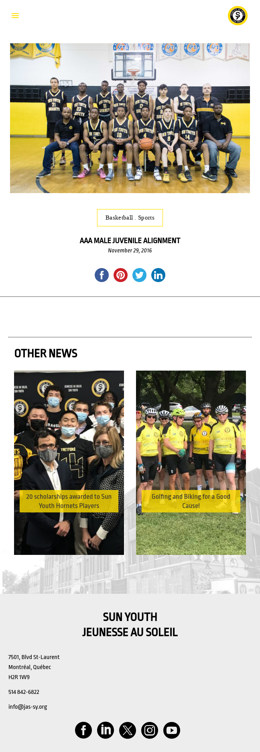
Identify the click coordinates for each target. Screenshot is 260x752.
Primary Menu (15, 15)
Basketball (120, 218)
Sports (146, 218)
